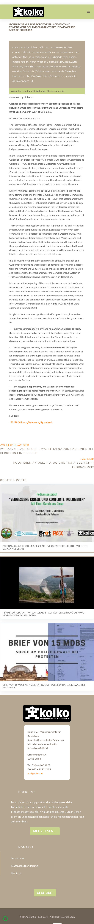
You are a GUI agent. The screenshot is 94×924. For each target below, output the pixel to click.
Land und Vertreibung (34, 91)
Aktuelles (16, 91)
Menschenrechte (55, 91)
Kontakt (16, 873)
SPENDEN (44, 892)
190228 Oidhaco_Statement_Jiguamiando (31, 422)
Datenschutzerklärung (24, 865)
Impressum (18, 858)
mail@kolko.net (35, 773)
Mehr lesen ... (44, 831)
